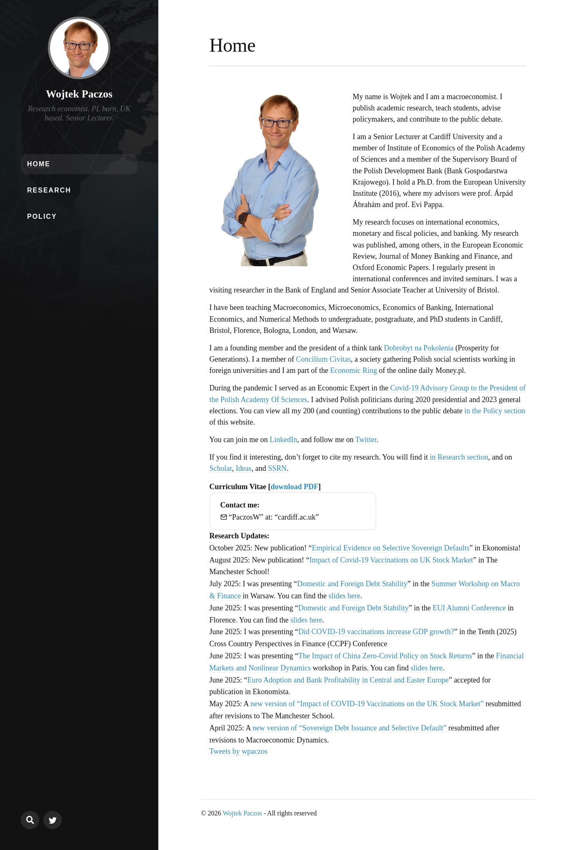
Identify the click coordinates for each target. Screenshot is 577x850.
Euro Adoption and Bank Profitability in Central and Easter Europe (347, 680)
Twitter (366, 439)
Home (38, 164)
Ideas (244, 468)
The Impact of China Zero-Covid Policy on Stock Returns (385, 656)
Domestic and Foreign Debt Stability (352, 584)
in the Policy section (494, 411)
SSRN (277, 468)
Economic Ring (353, 370)
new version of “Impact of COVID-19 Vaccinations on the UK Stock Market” (367, 704)
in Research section (459, 457)
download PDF (294, 486)
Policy (42, 216)
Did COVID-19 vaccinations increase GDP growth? (376, 632)
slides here (344, 596)
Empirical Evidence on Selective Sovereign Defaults (390, 548)
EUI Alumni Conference (469, 608)
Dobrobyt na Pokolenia (418, 348)
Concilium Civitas (323, 359)
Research (49, 190)
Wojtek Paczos (79, 94)
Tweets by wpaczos (239, 751)
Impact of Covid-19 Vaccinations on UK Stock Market (391, 560)
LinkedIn (283, 439)
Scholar (221, 468)
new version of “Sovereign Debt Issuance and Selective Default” (349, 728)
